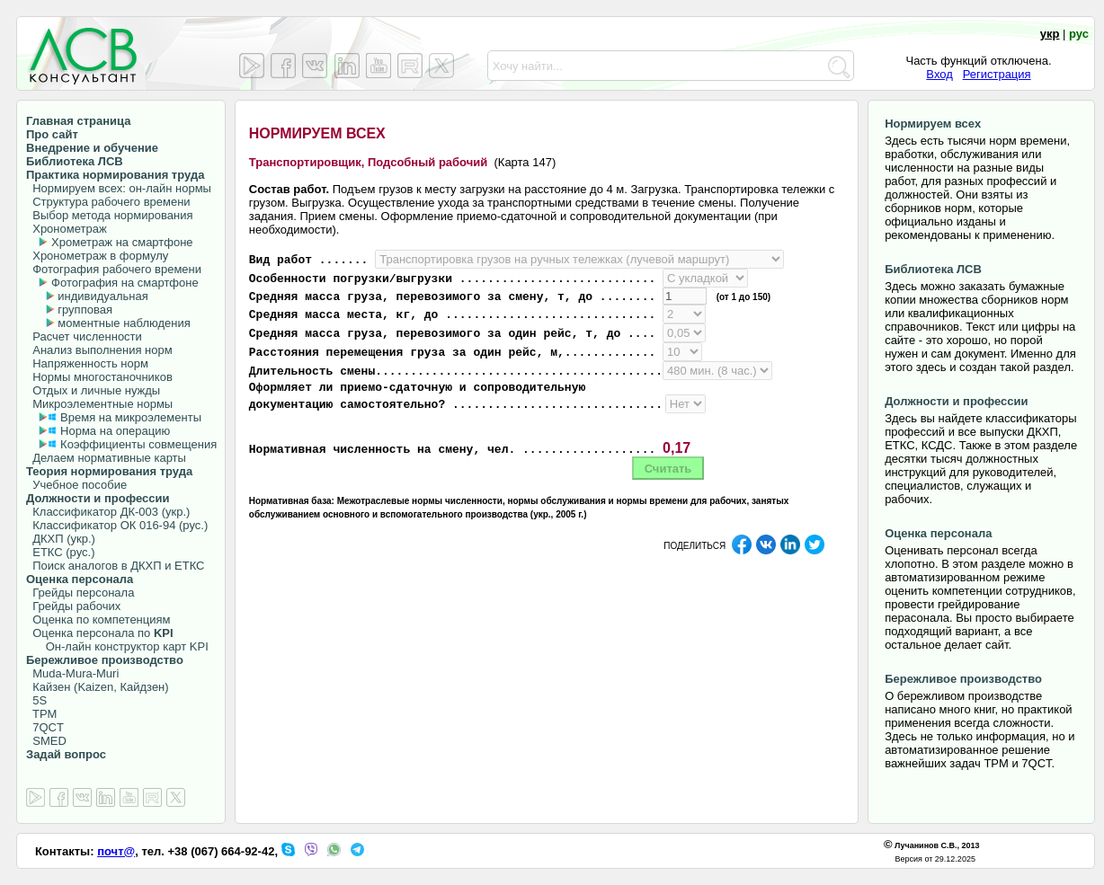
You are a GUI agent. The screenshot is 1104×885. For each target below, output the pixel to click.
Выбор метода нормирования (109, 215)
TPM (41, 714)
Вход (939, 74)
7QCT (45, 727)
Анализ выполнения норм (99, 350)
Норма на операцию (115, 431)
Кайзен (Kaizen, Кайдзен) (97, 687)
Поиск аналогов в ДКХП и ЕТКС (115, 565)
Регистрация (997, 74)
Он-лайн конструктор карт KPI (117, 646)
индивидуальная (102, 296)
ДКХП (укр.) (60, 538)
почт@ (116, 851)
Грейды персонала (80, 592)
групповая (85, 309)
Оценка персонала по (100, 633)
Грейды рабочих (73, 606)
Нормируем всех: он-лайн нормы (118, 188)
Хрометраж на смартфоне (122, 242)
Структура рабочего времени (108, 201)
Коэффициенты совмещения (138, 444)
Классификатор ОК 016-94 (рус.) (117, 525)
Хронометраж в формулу (97, 255)
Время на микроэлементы (130, 417)
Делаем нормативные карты (106, 458)
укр (1050, 33)
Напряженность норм (87, 363)
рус (1079, 33)
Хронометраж (66, 228)
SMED (46, 741)
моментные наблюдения (124, 323)
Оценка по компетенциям (98, 619)
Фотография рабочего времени (113, 269)
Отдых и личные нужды (93, 390)
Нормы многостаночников (99, 377)
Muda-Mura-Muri (72, 673)
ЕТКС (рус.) (60, 552)
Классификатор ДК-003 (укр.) (108, 511)
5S (36, 700)
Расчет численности (84, 336)
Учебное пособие (76, 484)
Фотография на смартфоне (125, 282)
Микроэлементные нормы (99, 404)
